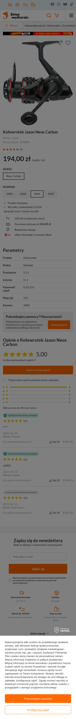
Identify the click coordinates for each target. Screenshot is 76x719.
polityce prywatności (51, 659)
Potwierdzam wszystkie (38, 698)
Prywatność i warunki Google (49, 666)
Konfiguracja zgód (38, 709)
